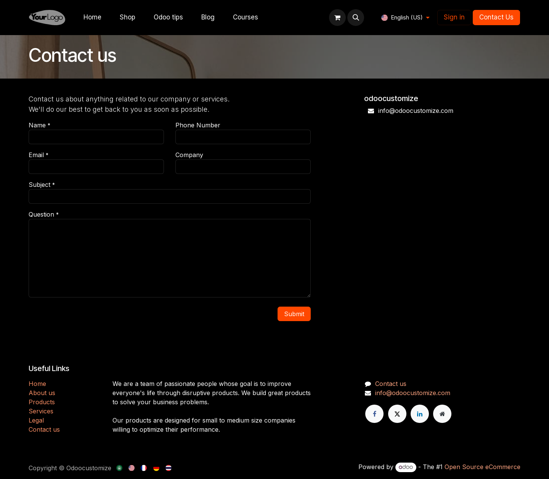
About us (42, 393)
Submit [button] (294, 314)
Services (41, 411)
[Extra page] (442, 414)
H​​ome (37, 383)
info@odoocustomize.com (412, 393)
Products (42, 402)
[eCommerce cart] (337, 17)
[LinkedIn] (420, 414)
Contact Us (496, 17)
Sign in (454, 17)
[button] (355, 17)
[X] (397, 414)
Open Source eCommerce (482, 467)
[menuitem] (92, 18)
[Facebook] (374, 414)
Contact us (44, 429)
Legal (36, 420)
